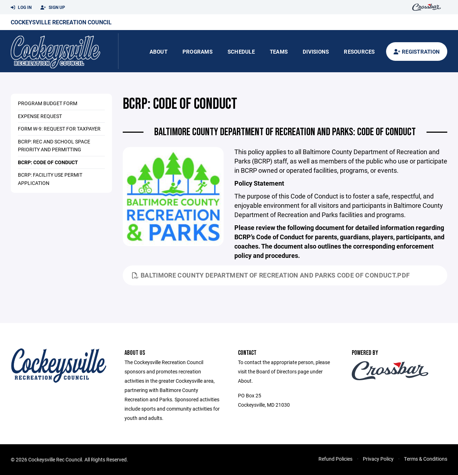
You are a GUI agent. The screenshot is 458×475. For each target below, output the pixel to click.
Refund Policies (335, 458)
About (158, 51)
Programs (197, 51)
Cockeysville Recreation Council (61, 22)
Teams (279, 51)
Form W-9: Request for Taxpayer (59, 128)
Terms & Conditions (425, 458)
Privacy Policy (378, 458)
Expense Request (40, 116)
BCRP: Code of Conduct (48, 162)
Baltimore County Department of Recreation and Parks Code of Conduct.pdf (271, 275)
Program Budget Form (47, 103)
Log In (21, 7)
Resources (359, 51)
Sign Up (52, 7)
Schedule (241, 51)
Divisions (316, 51)
